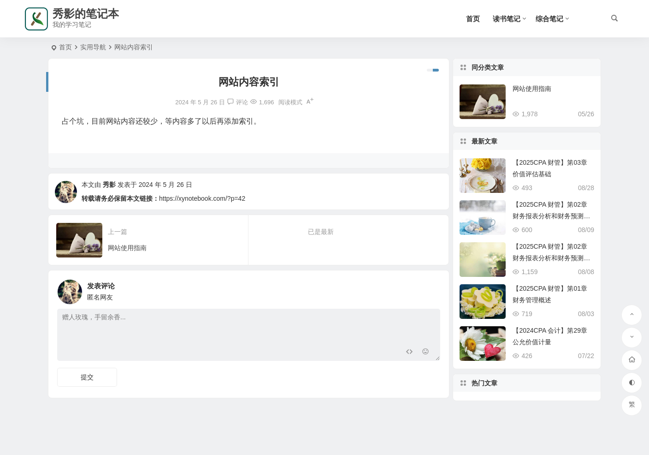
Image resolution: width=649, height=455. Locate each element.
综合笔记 (549, 19)
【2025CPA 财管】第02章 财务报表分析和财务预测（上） (550, 258)
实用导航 (93, 47)
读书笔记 (506, 19)
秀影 (109, 184)
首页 (473, 19)
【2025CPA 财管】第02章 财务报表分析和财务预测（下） (550, 216)
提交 (87, 377)
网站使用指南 (532, 88)
